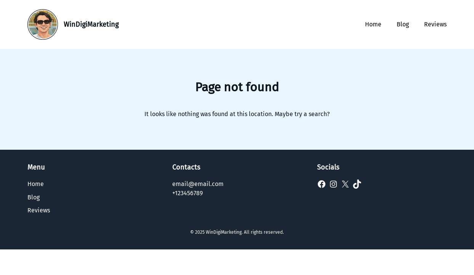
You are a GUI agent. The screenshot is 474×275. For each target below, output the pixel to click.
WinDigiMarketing (91, 24)
